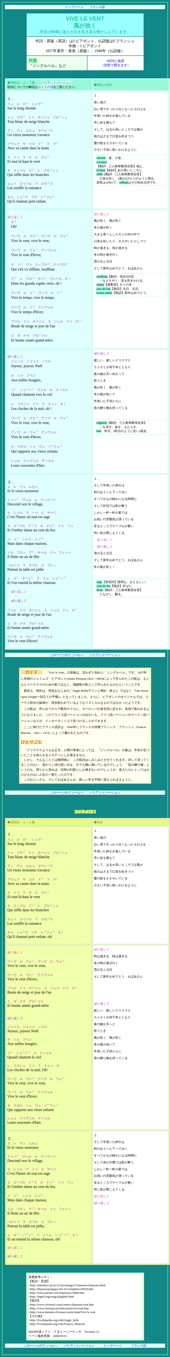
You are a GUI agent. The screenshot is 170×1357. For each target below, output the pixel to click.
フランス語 (97, 7)
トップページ (74, 7)
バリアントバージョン (56, 82)
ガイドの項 (45, 87)
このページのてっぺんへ (66, 655)
